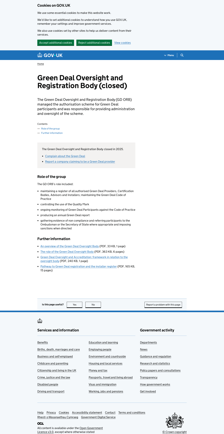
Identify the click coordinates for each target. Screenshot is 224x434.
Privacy (51, 412)
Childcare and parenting (52, 363)
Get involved (148, 391)
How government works (155, 384)
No (96, 304)
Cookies (64, 412)
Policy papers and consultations (160, 370)
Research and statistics (155, 363)
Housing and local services (105, 363)
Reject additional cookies (94, 42)
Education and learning (103, 342)
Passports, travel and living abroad (111, 377)
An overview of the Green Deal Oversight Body (69, 246)
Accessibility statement (87, 412)
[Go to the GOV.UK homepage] (50, 55)
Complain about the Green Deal (65, 156)
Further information (52, 132)
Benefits (42, 342)
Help (40, 412)
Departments (148, 342)
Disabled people (47, 384)
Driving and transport (50, 391)
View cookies (122, 42)
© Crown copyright (174, 432)
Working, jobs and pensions (106, 391)
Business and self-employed (55, 356)
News (143, 349)
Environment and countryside (107, 356)
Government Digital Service (98, 417)
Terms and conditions (131, 412)
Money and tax (98, 370)
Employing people (100, 349)
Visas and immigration (102, 384)
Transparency (148, 377)
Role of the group (50, 128)
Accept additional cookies (55, 42)
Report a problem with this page (163, 304)
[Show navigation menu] (169, 55)
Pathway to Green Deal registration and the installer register (78, 266)
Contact (110, 412)
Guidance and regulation (155, 356)
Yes (77, 304)
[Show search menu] (182, 55)
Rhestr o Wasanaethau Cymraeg (57, 417)
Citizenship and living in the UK (56, 370)
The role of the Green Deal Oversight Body (67, 251)
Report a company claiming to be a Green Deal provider (80, 161)
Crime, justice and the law (53, 377)
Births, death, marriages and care (58, 349)
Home (40, 63)
